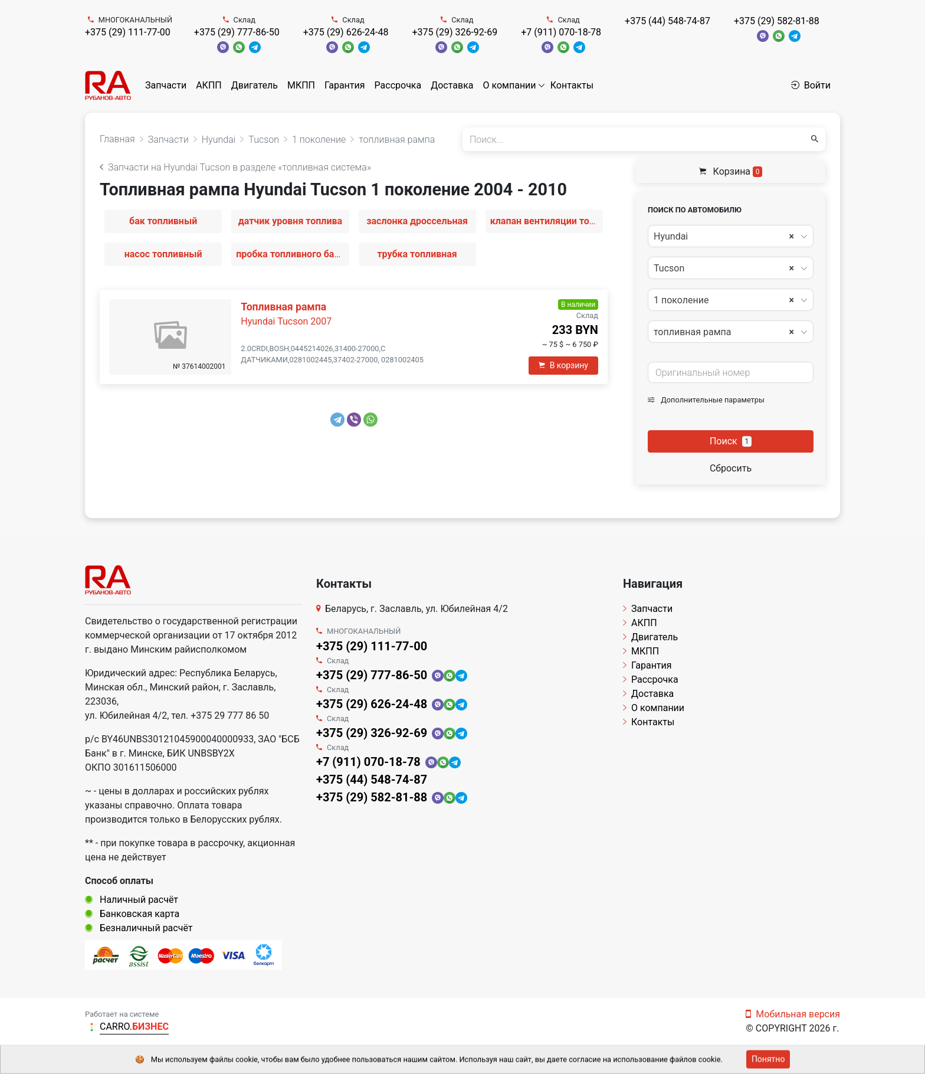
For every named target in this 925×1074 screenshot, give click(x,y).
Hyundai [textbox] (724, 236)
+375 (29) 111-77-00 (127, 32)
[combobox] (730, 236)
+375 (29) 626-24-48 (346, 32)
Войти (811, 85)
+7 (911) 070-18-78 (561, 32)
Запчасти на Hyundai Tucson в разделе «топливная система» (235, 167)
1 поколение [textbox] (724, 300)
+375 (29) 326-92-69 (454, 32)
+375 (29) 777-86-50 (237, 32)
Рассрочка (398, 85)
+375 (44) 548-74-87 (667, 21)
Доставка (452, 85)
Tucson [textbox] (724, 268)
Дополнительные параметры (706, 399)
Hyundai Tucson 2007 (286, 321)
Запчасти (165, 85)
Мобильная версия (793, 1014)
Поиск (731, 441)
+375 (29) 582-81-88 (776, 21)
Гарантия (344, 85)
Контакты (571, 85)
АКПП (209, 85)
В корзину (563, 365)
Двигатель (254, 85)
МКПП (301, 85)
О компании (509, 85)
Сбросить (731, 468)
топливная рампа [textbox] (724, 332)
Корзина (731, 171)
